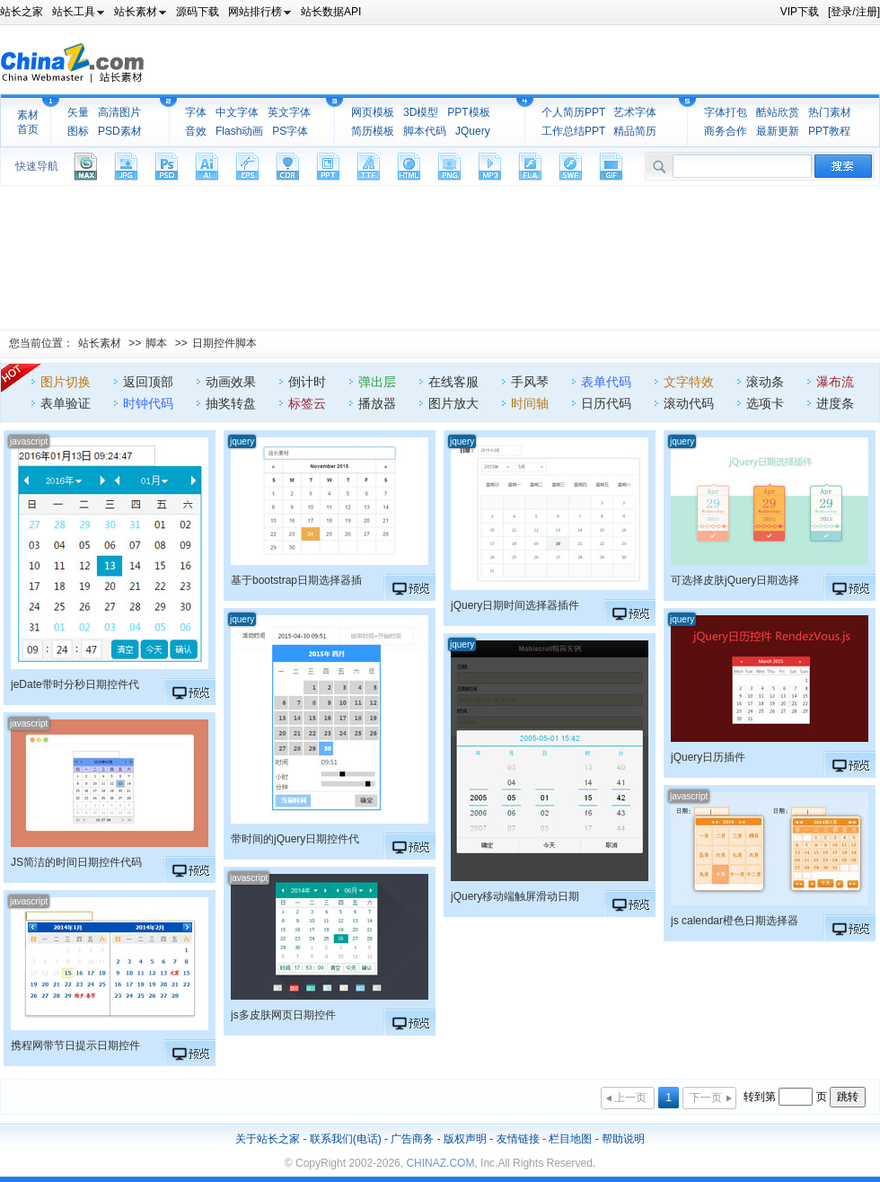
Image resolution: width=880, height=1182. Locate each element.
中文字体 (237, 112)
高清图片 (119, 112)
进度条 (835, 403)
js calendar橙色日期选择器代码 (734, 920)
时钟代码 (148, 403)
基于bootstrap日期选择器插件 (296, 580)
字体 (196, 112)
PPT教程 (829, 131)
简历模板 (372, 131)
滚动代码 (689, 403)
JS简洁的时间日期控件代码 (76, 862)
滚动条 (765, 382)
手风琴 (530, 382)
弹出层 (377, 382)
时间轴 (530, 403)
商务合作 (725, 131)
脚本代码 (424, 131)
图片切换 (65, 382)
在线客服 (453, 382)
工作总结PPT (573, 131)
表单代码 (606, 382)
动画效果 (231, 382)
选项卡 (765, 403)
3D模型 (420, 112)
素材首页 (28, 122)
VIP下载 (799, 11)
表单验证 (65, 403)
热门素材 (829, 112)
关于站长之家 (267, 1139)
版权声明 (465, 1139)
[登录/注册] (854, 11)
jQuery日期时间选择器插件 (515, 605)
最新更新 (777, 131)
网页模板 (372, 112)
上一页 (630, 1097)
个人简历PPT (573, 112)
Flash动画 (239, 131)
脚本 (156, 343)
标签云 (307, 403)
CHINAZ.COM (440, 1163)
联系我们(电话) (346, 1139)
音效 (196, 131)
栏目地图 (570, 1139)
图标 (78, 131)
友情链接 (518, 1139)
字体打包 (725, 112)
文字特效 (689, 382)
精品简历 (634, 131)
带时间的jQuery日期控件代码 (295, 839)
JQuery (472, 131)
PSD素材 (120, 131)
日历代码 (606, 403)
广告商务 (412, 1139)
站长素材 (99, 343)
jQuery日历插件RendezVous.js (708, 757)
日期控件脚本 (224, 343)
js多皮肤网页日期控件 (283, 1015)
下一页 (706, 1097)
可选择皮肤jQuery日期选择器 (735, 580)
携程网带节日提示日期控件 (75, 1045)
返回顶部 (148, 382)
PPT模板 (468, 112)
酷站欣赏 (777, 112)
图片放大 (453, 403)
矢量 (78, 112)
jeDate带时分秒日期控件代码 (75, 684)
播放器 (377, 403)
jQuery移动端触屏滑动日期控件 (515, 896)
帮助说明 (623, 1139)
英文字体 (289, 112)
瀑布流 (835, 382)
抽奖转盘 (231, 403)
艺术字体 (634, 112)
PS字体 (290, 131)
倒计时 (307, 382)
